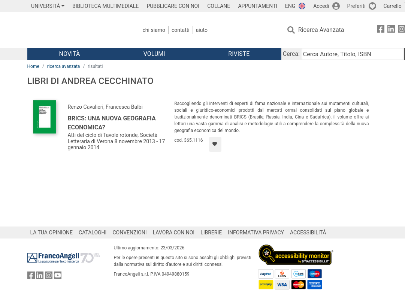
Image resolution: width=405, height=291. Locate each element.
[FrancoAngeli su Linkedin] (391, 30)
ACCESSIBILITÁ (308, 233)
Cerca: (291, 53)
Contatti (181, 30)
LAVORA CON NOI (174, 233)
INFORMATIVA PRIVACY (256, 233)
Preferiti (356, 6)
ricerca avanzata (63, 66)
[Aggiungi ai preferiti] (215, 144)
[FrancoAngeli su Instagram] (48, 276)
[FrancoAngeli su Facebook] (380, 30)
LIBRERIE (211, 233)
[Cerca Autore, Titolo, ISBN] (352, 54)
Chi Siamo (154, 30)
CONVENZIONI (129, 233)
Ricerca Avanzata (321, 29)
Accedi (321, 6)
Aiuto (202, 30)
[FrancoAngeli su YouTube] (57, 276)
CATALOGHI (92, 233)
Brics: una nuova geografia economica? (112, 123)
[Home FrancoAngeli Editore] (77, 30)
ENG (290, 6)
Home (33, 66)
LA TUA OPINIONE (51, 233)
